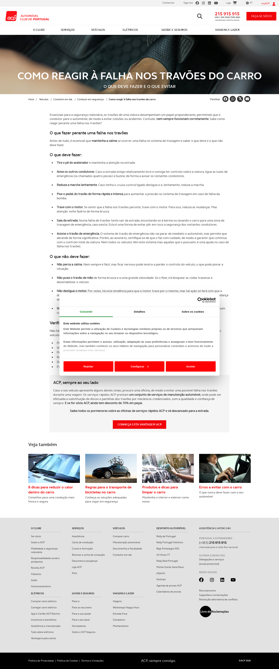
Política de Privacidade (41, 660)
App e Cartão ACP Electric (45, 613)
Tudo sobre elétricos (42, 632)
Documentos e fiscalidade (127, 548)
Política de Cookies (67, 660)
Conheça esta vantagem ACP (140, 424)
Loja (231, 3)
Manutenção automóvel (126, 542)
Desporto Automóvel (171, 528)
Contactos (168, 2)
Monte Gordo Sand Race (170, 567)
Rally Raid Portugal (167, 560)
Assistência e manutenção (45, 626)
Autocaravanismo (41, 586)
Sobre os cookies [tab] (193, 311)
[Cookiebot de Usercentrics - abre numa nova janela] (200, 300)
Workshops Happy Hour (126, 607)
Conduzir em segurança (90, 99)
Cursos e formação (82, 548)
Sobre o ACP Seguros (83, 632)
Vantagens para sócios (43, 638)
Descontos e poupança (85, 560)
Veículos (43, 99)
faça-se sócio (261, 16)
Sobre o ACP (38, 542)
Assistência (78, 536)
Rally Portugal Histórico (169, 542)
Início (31, 99)
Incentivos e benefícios (43, 619)
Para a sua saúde (81, 613)
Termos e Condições (92, 660)
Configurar (140, 366)
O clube (36, 528)
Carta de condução (82, 542)
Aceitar (190, 366)
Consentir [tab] (86, 311)
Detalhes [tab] (139, 311)
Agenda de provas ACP (169, 585)
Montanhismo (120, 626)
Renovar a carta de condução (88, 554)
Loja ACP (77, 567)
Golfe (34, 580)
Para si (75, 601)
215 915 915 (227, 14)
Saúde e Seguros (83, 593)
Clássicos (36, 574)
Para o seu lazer (81, 619)
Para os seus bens (82, 607)
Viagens (117, 601)
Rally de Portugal (166, 536)
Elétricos (37, 593)
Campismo (119, 619)
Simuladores (79, 626)
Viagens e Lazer (123, 593)
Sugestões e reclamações (213, 595)
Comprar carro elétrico (44, 601)
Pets (74, 573)
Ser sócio (36, 536)
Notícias (161, 579)
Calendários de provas (168, 591)
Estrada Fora (120, 613)
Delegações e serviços (211, 559)
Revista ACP (38, 567)
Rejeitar (88, 366)
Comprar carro (121, 536)
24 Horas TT (163, 554)
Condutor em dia (62, 99)
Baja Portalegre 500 (167, 548)
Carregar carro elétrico (44, 607)
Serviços (78, 528)
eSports (160, 573)
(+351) (213, 543)
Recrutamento (207, 590)
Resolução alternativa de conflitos (218, 599)
